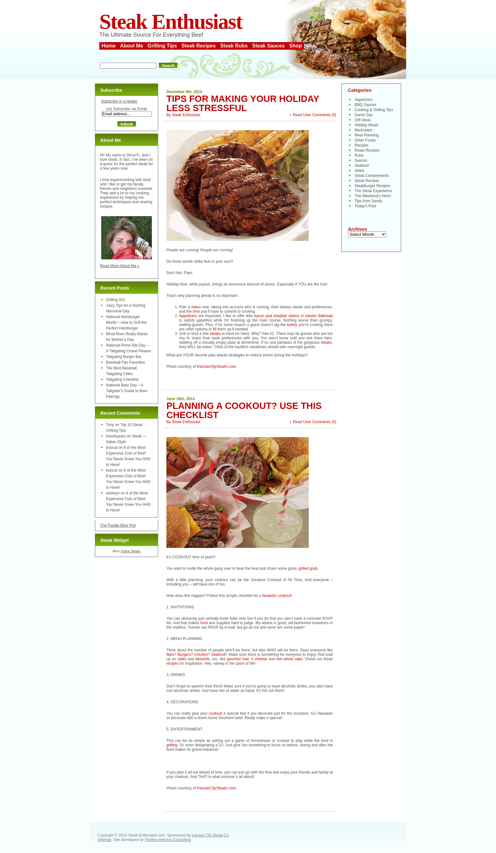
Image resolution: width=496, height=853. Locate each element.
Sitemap (104, 839)
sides (181, 659)
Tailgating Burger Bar (123, 356)
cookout (215, 713)
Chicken (201, 654)
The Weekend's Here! (373, 196)
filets (170, 654)
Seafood (218, 654)
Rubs (359, 155)
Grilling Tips (162, 45)
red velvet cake (289, 659)
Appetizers (188, 316)
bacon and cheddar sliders (276, 316)
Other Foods (365, 140)
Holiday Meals (366, 125)
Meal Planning (367, 135)
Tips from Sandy (368, 201)
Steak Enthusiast (170, 22)
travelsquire (116, 436)
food (204, 623)
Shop (295, 45)
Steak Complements (372, 175)
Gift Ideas (363, 120)
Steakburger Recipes (372, 186)
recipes (172, 663)
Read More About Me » (120, 266)
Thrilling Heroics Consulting (168, 839)
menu (196, 307)
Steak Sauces (268, 45)
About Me (131, 45)
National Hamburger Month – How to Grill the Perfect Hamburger (126, 322)
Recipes (361, 145)
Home (108, 45)
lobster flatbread (319, 316)
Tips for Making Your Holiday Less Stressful (242, 103)
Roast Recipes (367, 150)
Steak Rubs (234, 45)
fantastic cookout (276, 595)
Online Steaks (130, 551)
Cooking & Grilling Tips (374, 110)
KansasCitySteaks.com (216, 366)
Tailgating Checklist (122, 379)
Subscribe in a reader (119, 101)
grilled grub (308, 568)
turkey (292, 325)
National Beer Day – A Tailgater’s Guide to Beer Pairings (127, 391)
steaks (215, 333)
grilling (171, 745)
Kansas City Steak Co (210, 835)
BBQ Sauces (365, 105)
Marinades (363, 130)
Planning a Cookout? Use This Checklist (244, 410)
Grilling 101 (115, 300)
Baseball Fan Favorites (125, 362)
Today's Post (365, 206)
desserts (202, 659)
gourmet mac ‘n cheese (247, 659)
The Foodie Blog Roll (118, 525)
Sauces (361, 160)
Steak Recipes (198, 45)
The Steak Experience (373, 191)
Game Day (364, 115)
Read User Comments (312, 115)
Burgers (184, 654)
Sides (359, 170)
